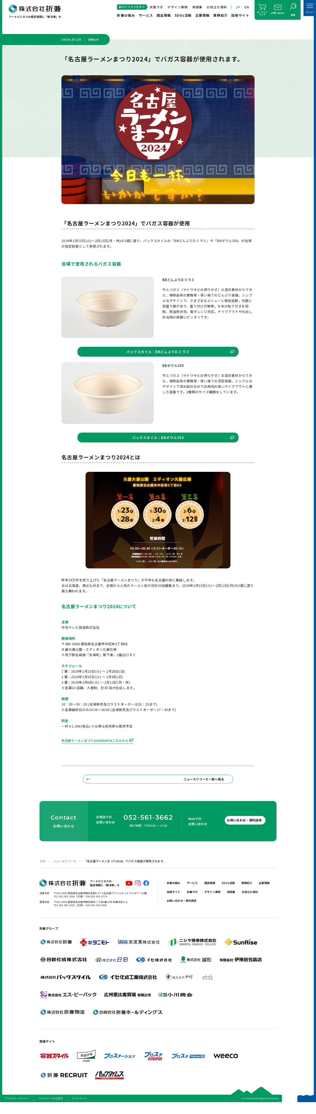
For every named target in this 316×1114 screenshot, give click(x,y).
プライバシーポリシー (16, 1108)
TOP (43, 871)
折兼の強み (126, 15)
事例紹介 (220, 15)
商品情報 (164, 15)
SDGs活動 (183, 15)
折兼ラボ (156, 7)
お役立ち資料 (217, 7)
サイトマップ (79, 1108)
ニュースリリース (64, 871)
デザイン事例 (177, 7)
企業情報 (202, 15)
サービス (146, 15)
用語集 (197, 7)
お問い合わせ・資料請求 (237, 830)
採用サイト (240, 15)
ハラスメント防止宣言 (50, 1108)
